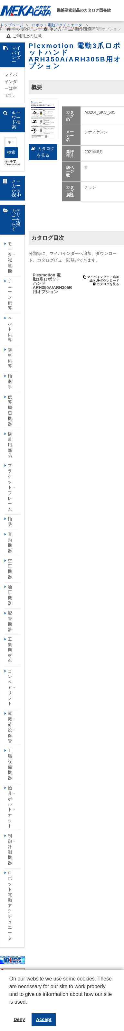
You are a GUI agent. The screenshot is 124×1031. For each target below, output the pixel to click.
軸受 (10, 521)
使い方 (55, 29)
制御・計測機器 (12, 849)
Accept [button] (44, 1019)
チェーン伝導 (10, 295)
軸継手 (10, 381)
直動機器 (10, 542)
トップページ (24, 29)
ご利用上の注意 (27, 35)
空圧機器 (10, 569)
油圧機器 (10, 595)
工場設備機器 (10, 764)
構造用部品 (10, 445)
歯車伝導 (10, 357)
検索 (11, 152)
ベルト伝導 (10, 329)
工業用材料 (10, 650)
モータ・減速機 (12, 257)
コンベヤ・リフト (12, 687)
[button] (10, 1007)
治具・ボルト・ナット (12, 806)
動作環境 (83, 29)
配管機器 (10, 621)
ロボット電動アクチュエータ (10, 905)
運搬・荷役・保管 (12, 727)
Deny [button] (19, 1019)
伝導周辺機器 (10, 410)
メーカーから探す (16, 188)
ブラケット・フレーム (12, 487)
